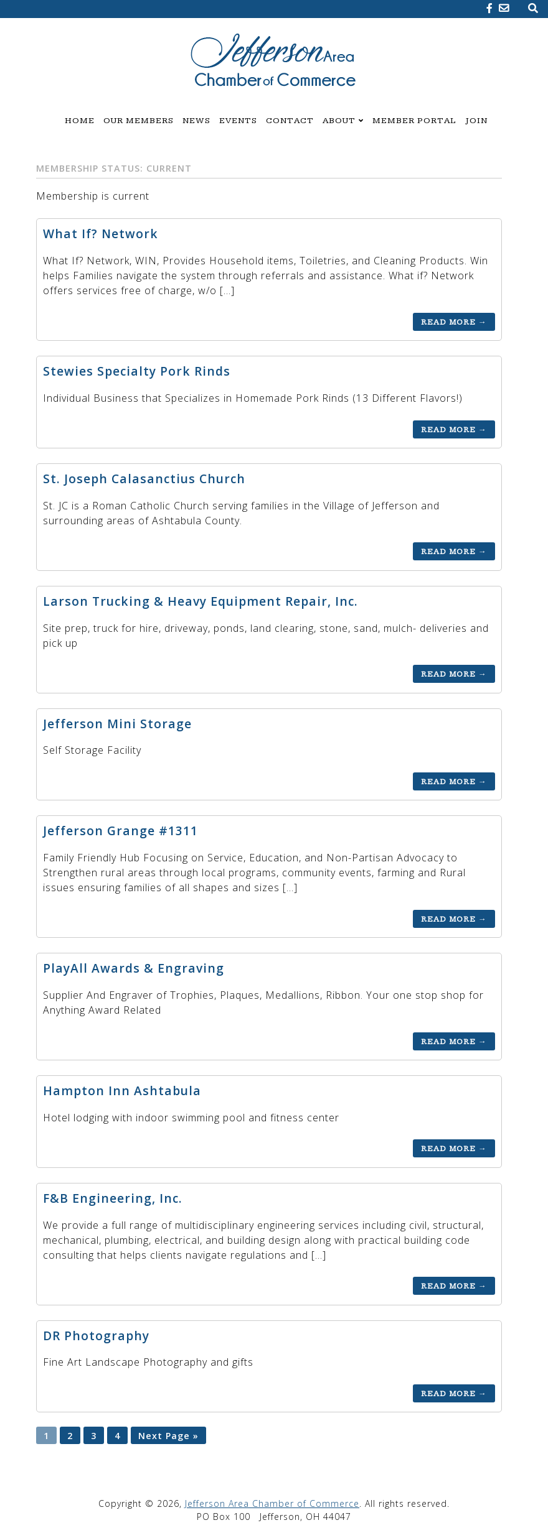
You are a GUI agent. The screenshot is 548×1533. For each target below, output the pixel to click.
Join (476, 120)
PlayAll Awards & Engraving (133, 968)
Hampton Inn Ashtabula (122, 1090)
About (339, 120)
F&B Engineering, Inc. (112, 1198)
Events (238, 120)
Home (80, 120)
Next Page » (168, 1435)
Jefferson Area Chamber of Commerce (272, 1503)
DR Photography (96, 1335)
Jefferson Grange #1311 (120, 830)
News (196, 120)
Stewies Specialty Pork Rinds (136, 371)
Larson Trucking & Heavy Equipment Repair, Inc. (200, 601)
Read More (454, 322)
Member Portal (414, 120)
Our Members (138, 120)
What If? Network (100, 233)
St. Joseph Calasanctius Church (144, 478)
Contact (290, 120)
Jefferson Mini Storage (117, 723)
